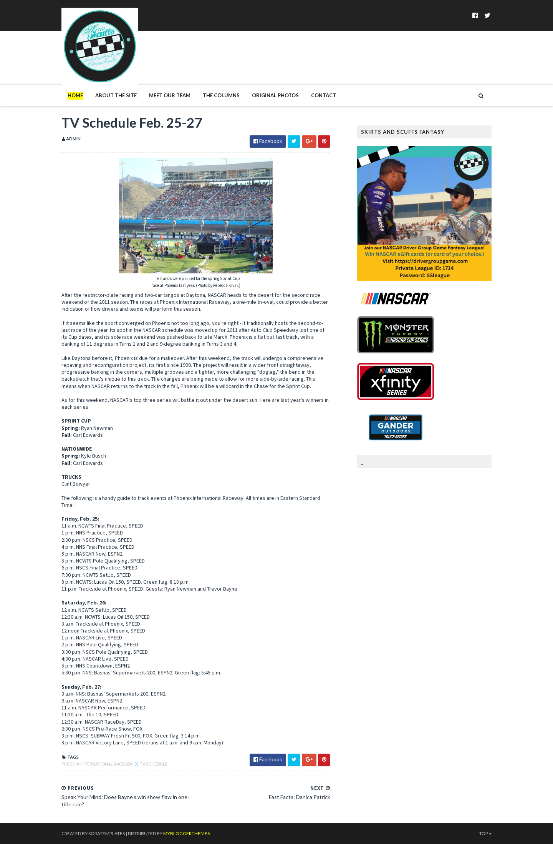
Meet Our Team (169, 95)
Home (75, 95)
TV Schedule (153, 763)
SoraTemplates (106, 833)
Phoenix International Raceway (97, 763)
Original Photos (275, 95)
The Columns (221, 95)
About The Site (116, 95)
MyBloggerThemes (186, 833)
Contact (323, 95)
